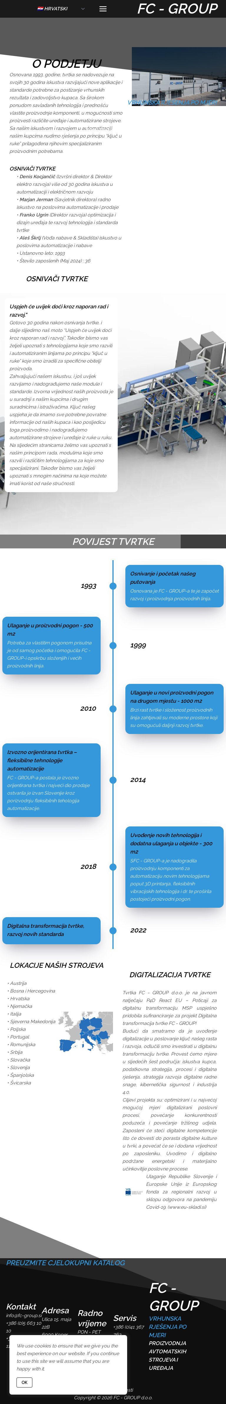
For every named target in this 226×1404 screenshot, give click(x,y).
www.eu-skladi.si (187, 1207)
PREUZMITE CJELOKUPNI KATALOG (65, 1263)
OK (24, 1382)
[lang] (62, 9)
